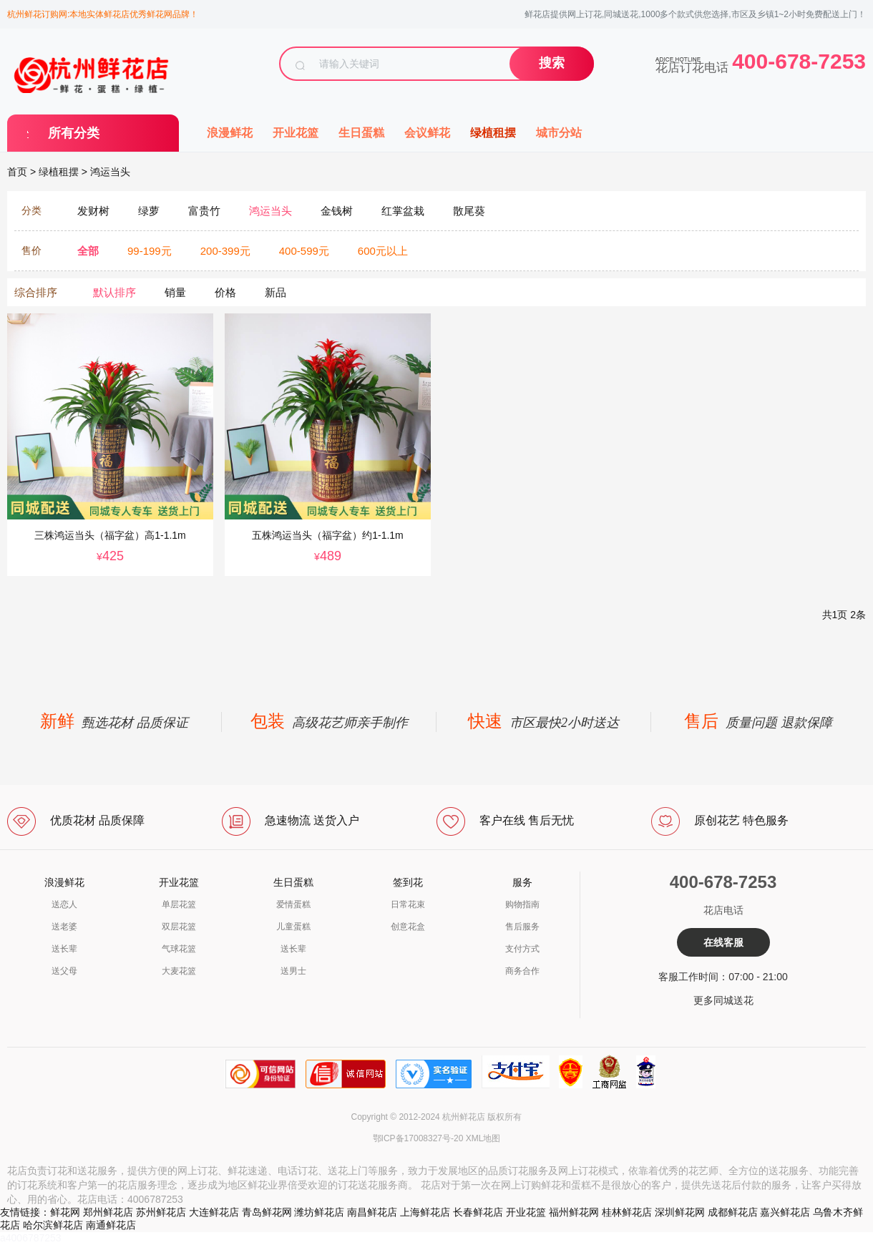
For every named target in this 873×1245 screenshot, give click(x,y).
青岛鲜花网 (267, 1212)
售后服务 (522, 927)
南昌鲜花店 (372, 1212)
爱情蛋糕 (293, 904)
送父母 (64, 971)
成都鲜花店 (733, 1212)
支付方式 (522, 949)
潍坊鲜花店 (319, 1212)
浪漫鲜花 (230, 133)
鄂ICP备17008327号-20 (418, 1138)
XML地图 (483, 1138)
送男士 (293, 971)
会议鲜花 (427, 133)
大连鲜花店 (214, 1212)
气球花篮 (179, 949)
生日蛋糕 (361, 133)
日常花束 (408, 904)
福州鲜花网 (574, 1212)
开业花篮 (295, 133)
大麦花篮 (179, 971)
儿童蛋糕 (293, 927)
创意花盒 (408, 927)
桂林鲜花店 (627, 1212)
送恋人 (64, 904)
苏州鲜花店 (161, 1212)
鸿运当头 (110, 171)
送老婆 (64, 927)
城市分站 (559, 133)
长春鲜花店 (478, 1212)
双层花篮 (179, 927)
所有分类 (73, 133)
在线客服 (723, 942)
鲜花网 (65, 1212)
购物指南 (522, 904)
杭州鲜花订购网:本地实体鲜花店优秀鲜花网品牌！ (102, 14)
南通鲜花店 (111, 1225)
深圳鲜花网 (680, 1212)
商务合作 (522, 971)
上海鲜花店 (425, 1212)
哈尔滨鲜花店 (53, 1225)
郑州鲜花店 (108, 1212)
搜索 (552, 63)
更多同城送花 (723, 1000)
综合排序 (35, 292)
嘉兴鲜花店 (785, 1212)
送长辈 (64, 949)
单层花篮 (179, 904)
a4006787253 (31, 1238)
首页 (17, 171)
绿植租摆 (493, 133)
